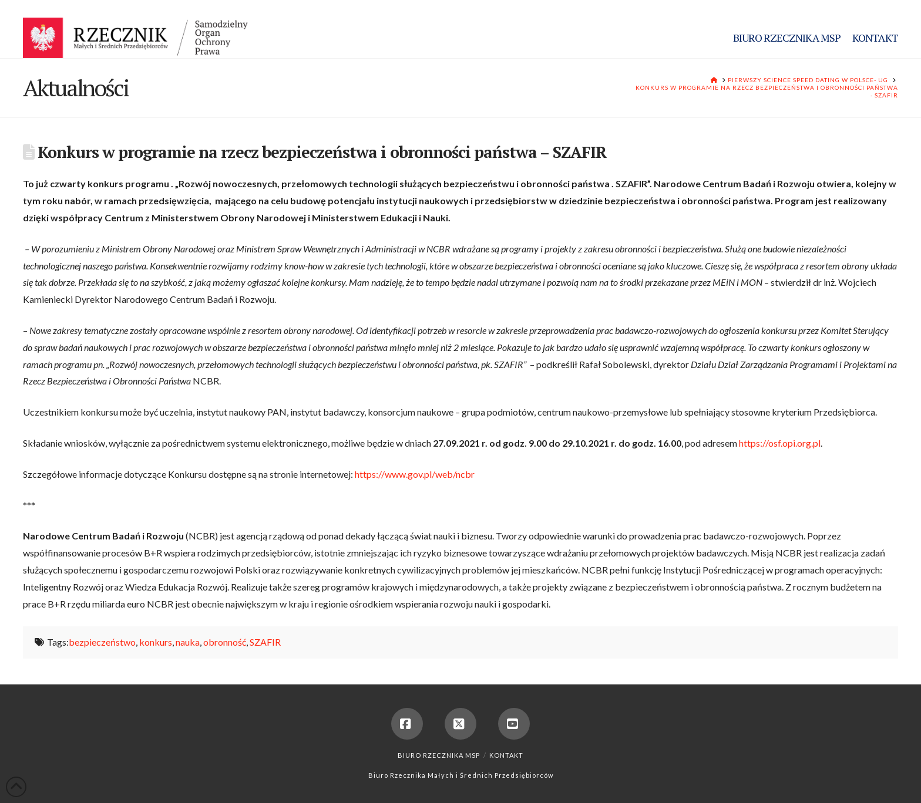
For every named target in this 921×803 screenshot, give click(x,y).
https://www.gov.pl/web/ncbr (415, 474)
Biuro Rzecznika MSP (439, 755)
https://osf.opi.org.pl (780, 442)
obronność (224, 641)
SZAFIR (265, 641)
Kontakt (506, 755)
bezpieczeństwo (102, 641)
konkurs (155, 641)
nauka (188, 641)
